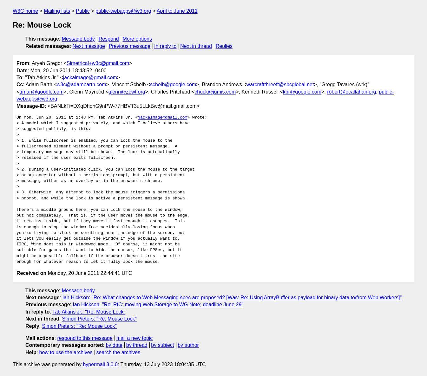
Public (83, 11)
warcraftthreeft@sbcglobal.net (280, 84)
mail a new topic (134, 338)
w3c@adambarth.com (81, 84)
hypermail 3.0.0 (100, 364)
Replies (224, 46)
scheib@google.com (173, 84)
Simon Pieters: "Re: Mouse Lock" (99, 318)
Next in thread (196, 46)
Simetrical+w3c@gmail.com (98, 63)
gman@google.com (41, 91)
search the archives (118, 352)
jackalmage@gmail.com (90, 77)
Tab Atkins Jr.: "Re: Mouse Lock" (88, 311)
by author (188, 345)
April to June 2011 (177, 11)
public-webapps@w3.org (123, 11)
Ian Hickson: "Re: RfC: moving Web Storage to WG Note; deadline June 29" (158, 304)
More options (137, 39)
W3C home (25, 11)
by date (114, 345)
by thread (137, 345)
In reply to (165, 46)
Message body (78, 39)
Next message (89, 46)
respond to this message (84, 338)
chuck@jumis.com (215, 91)
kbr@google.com (302, 91)
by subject (162, 345)
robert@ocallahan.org (351, 91)
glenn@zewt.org (126, 91)
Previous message (130, 46)
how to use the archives (66, 352)
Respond (109, 39)
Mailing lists (57, 11)
